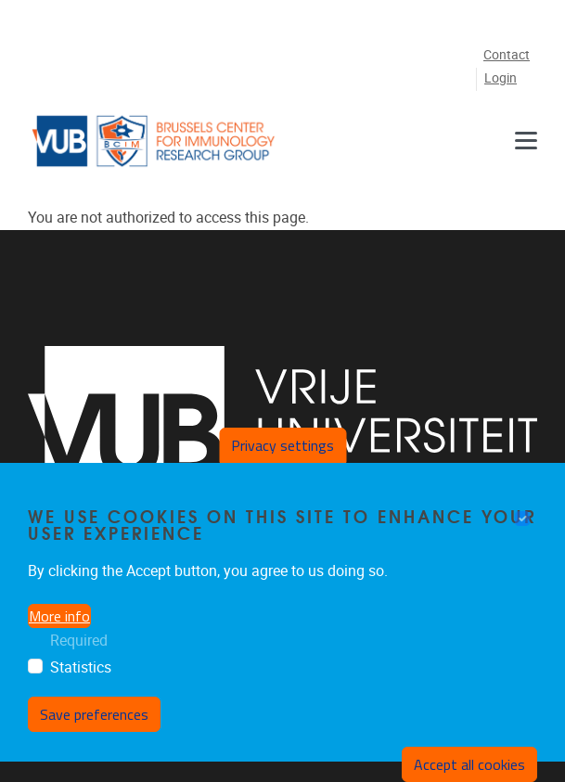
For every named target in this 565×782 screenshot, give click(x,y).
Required (79, 640)
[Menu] (526, 141)
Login (500, 78)
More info (59, 616)
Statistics (80, 667)
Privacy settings (282, 445)
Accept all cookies (469, 764)
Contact (506, 55)
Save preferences (94, 714)
